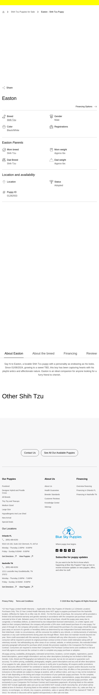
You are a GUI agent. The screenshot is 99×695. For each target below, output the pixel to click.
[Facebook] (57, 550)
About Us (48, 486)
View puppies (26, 556)
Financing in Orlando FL (86, 490)
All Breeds (6, 497)
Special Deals (7, 522)
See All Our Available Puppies (59, 453)
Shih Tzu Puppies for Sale (23, 12)
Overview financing (84, 486)
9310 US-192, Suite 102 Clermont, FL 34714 (20, 544)
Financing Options (86, 106)
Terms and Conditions (24, 601)
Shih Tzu (11, 120)
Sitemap (48, 507)
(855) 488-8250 (12, 540)
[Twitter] (69, 550)
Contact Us (30, 453)
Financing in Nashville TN (87, 494)
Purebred (6, 486)
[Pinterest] (73, 550)
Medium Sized (8, 505)
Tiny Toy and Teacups (10, 501)
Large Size (6, 509)
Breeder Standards (52, 494)
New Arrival (6, 518)
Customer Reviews (52, 499)
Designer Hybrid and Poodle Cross (13, 491)
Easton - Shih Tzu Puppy (52, 12)
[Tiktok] (65, 550)
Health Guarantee (52, 490)
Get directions (9, 556)
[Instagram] (61, 550)
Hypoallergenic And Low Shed (14, 514)
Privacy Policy (7, 601)
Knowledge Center (52, 503)
